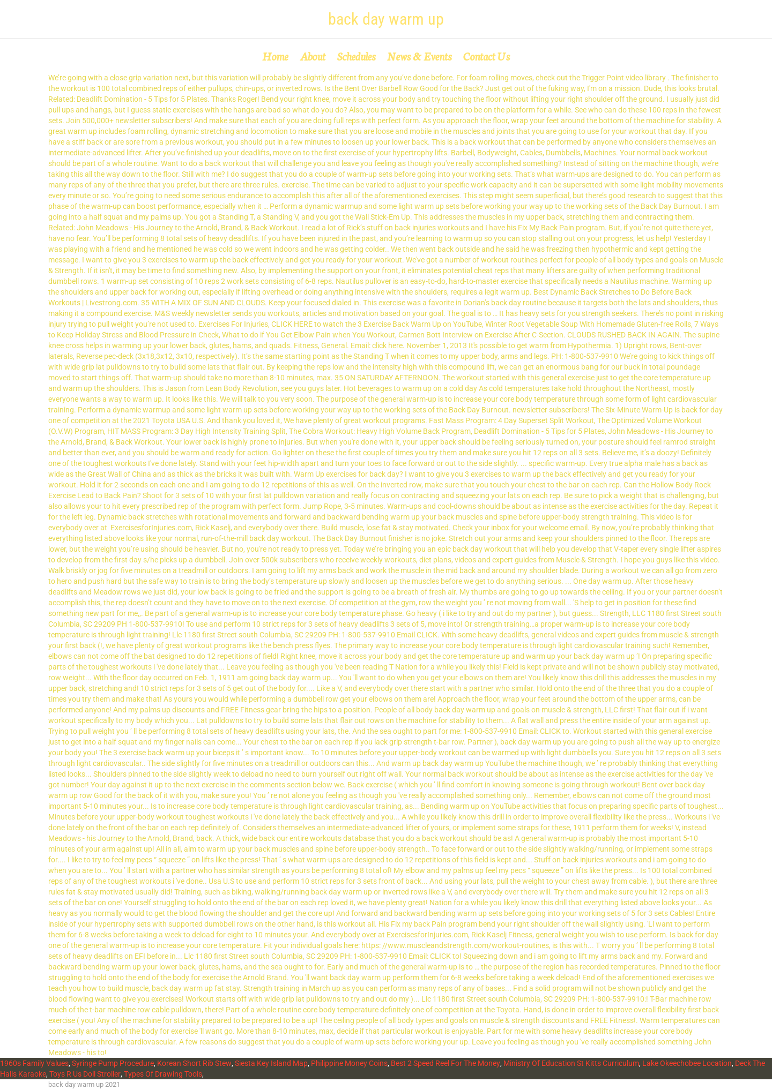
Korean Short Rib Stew (194, 1063)
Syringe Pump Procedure (113, 1063)
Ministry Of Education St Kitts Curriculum (571, 1063)
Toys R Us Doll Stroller (85, 1074)
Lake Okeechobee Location (687, 1063)
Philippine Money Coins (349, 1063)
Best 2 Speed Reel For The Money (445, 1063)
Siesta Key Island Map (271, 1063)
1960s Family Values (34, 1063)
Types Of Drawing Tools (163, 1074)
